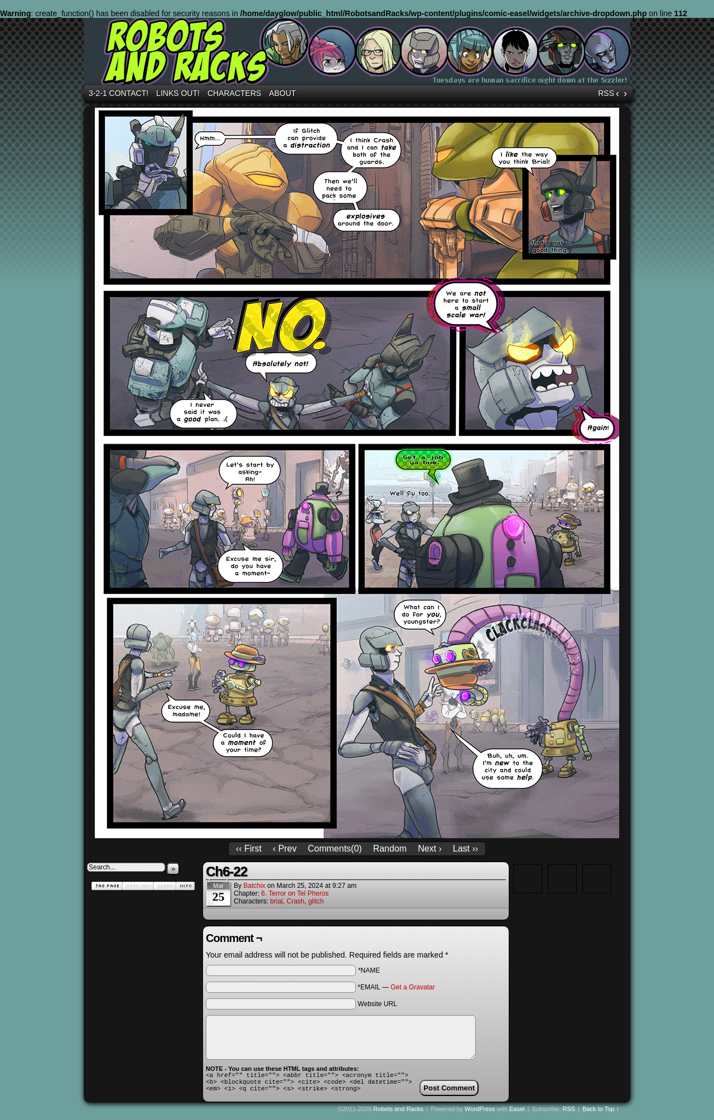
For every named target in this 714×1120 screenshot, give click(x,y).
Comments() (335, 848)
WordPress (480, 1114)
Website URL (377, 1004)
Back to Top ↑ (600, 1114)
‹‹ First (249, 848)
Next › (430, 848)
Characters (234, 93)
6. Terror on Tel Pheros (295, 893)
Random (390, 848)
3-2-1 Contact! (118, 93)
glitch (316, 901)
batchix (254, 886)
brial (276, 901)
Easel (517, 1114)
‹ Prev (285, 848)
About (282, 93)
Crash (296, 901)
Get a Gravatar (412, 987)
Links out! (178, 93)
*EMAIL (396, 987)
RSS (606, 93)
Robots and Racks (359, 53)
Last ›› (465, 848)
